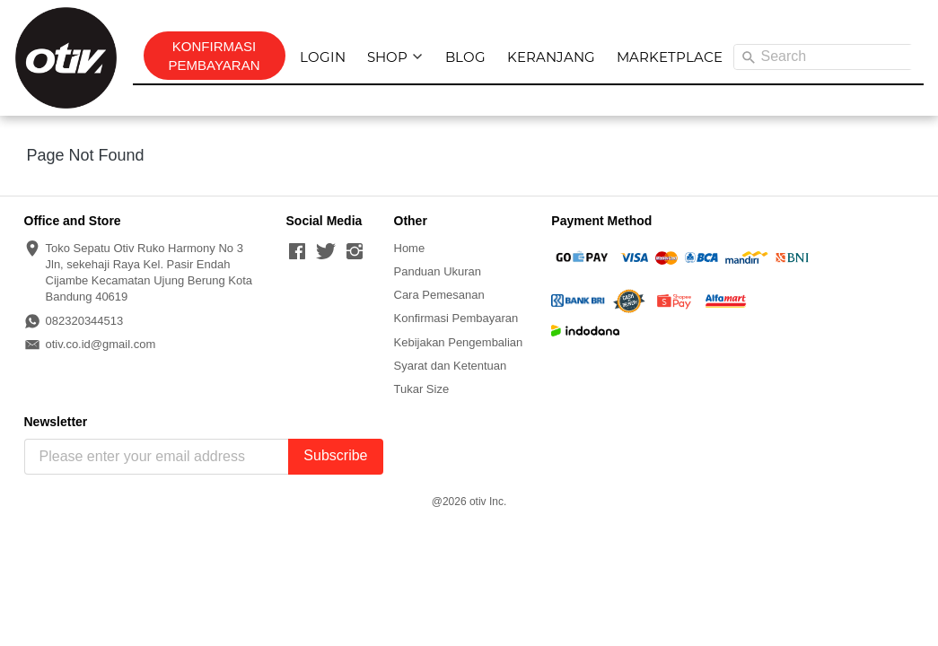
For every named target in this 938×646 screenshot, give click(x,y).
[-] (297, 252)
